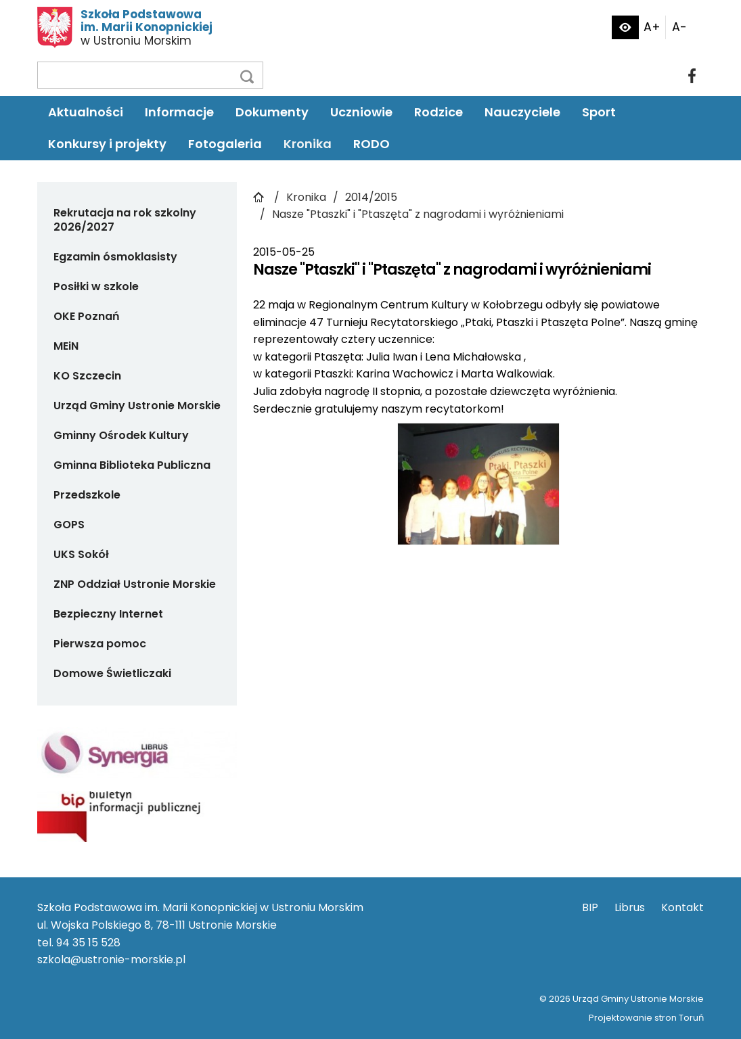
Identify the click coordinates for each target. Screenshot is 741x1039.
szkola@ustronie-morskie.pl (111, 959)
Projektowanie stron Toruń (646, 1017)
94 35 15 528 (88, 942)
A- (679, 27)
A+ (652, 27)
